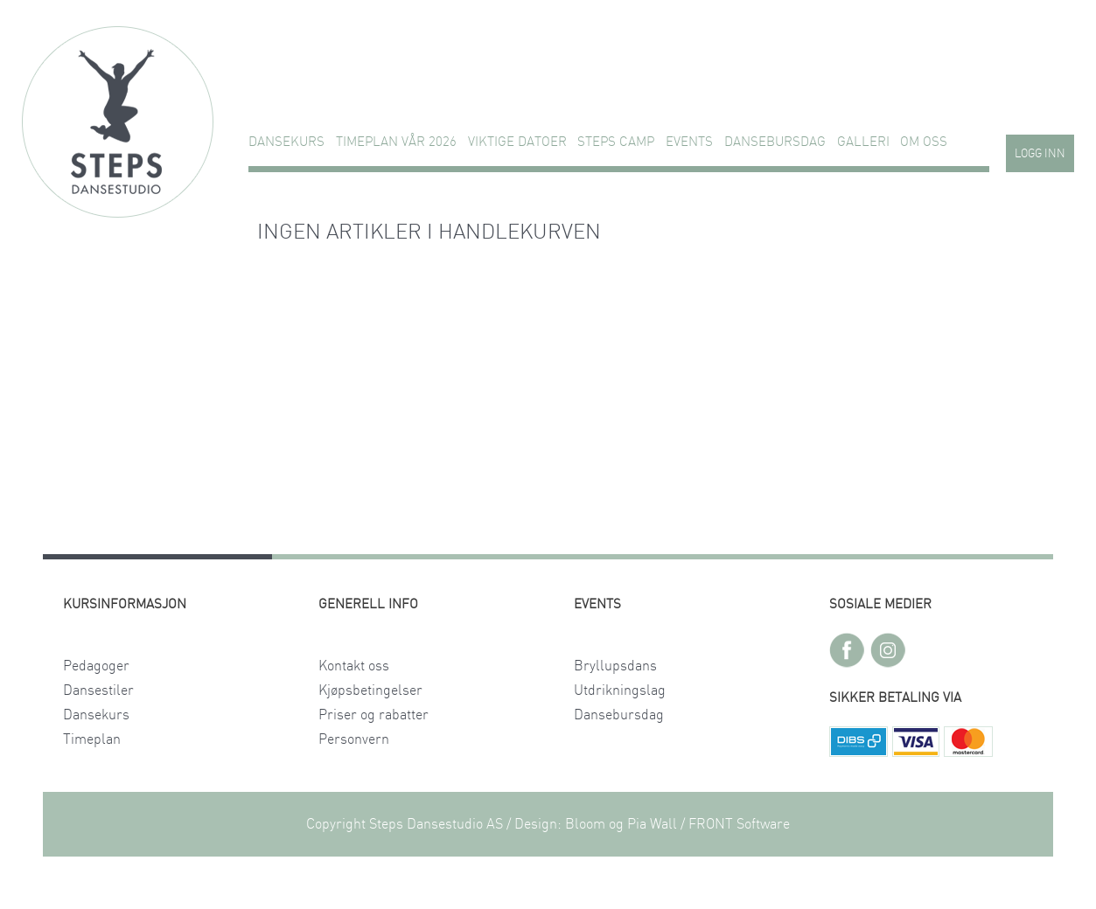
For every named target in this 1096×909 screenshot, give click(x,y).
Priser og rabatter (373, 715)
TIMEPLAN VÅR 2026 (396, 142)
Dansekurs (286, 142)
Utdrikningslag (620, 690)
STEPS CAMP (615, 142)
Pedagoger (96, 666)
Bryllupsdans (615, 666)
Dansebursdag (775, 142)
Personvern (353, 739)
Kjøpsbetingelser (370, 690)
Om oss (923, 142)
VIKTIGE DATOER (517, 142)
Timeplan (92, 739)
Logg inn (1040, 154)
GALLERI (863, 142)
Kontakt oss (353, 666)
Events (689, 142)
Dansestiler (98, 690)
